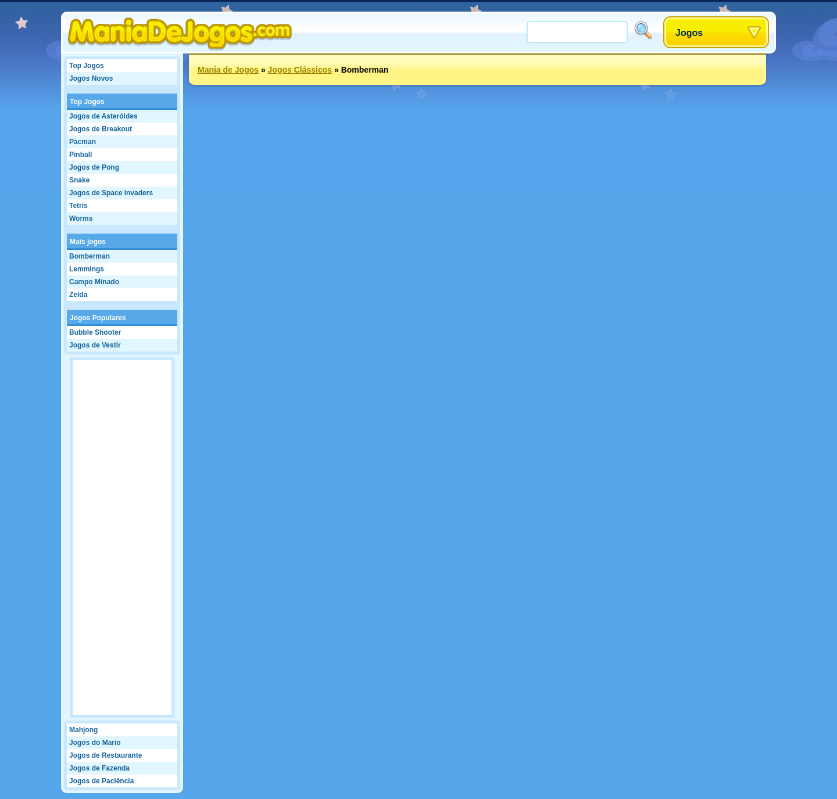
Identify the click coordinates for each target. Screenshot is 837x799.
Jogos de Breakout (100, 129)
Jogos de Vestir (95, 345)
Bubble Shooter (95, 332)
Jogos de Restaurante (105, 755)
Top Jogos (86, 66)
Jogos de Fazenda (99, 768)
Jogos (689, 33)
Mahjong (83, 730)
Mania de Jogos (228, 69)
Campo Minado (94, 282)
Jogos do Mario (95, 743)
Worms (80, 218)
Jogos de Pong (94, 167)
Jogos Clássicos (300, 69)
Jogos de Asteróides (103, 116)
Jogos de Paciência (101, 781)
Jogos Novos (91, 78)
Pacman (82, 142)
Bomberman (89, 256)
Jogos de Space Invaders (111, 193)
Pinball (80, 155)
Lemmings (86, 269)
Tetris (78, 206)
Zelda (78, 295)
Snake (79, 180)
